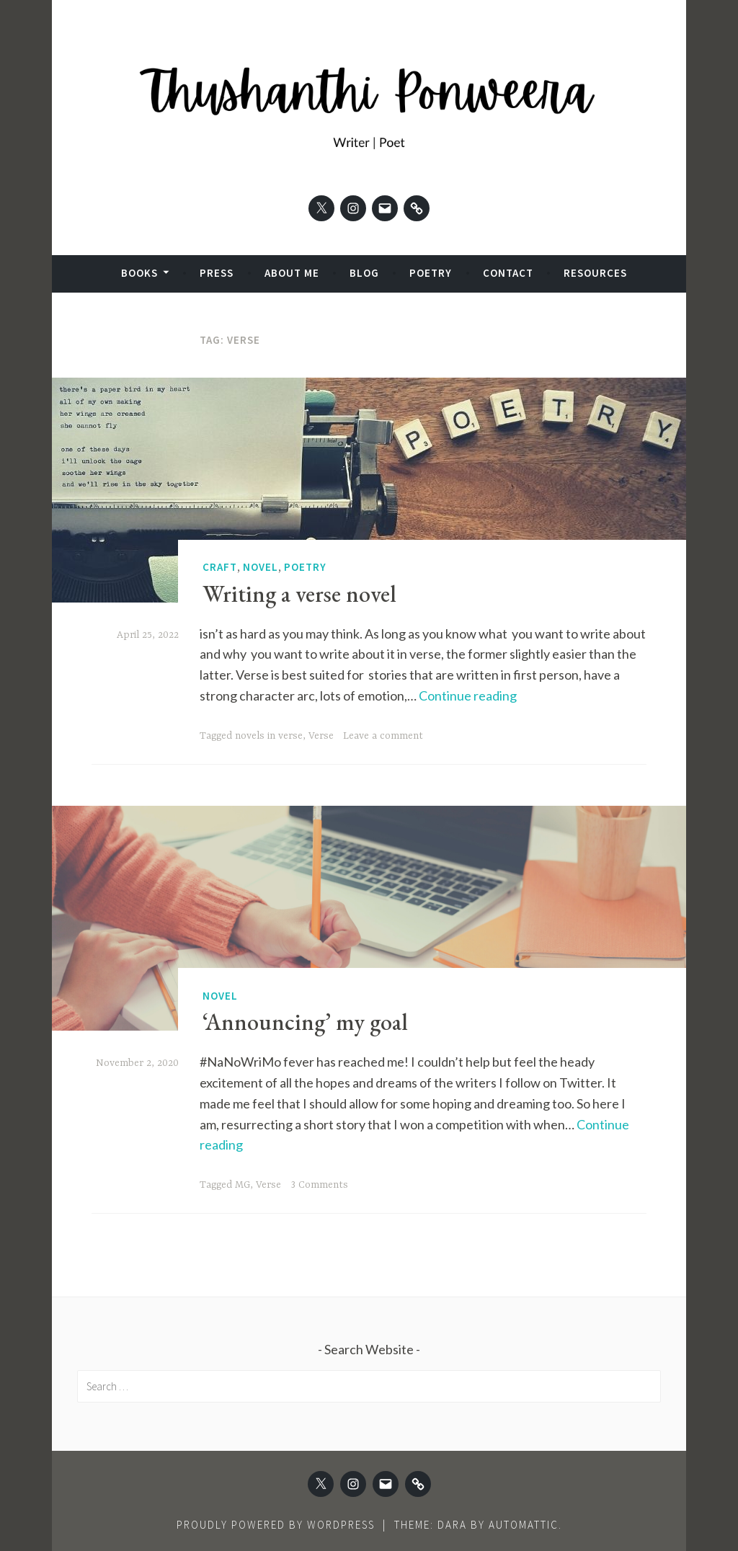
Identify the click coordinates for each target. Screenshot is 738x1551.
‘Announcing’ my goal (305, 1022)
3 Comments (319, 1185)
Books (139, 273)
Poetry (430, 273)
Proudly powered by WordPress (276, 1525)
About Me (291, 273)
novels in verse (269, 736)
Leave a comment (383, 736)
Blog (364, 273)
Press (217, 273)
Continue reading (468, 695)
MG (242, 1185)
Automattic (524, 1525)
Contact (508, 273)
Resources (595, 273)
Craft (220, 567)
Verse (321, 736)
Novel (260, 567)
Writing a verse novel (299, 594)
